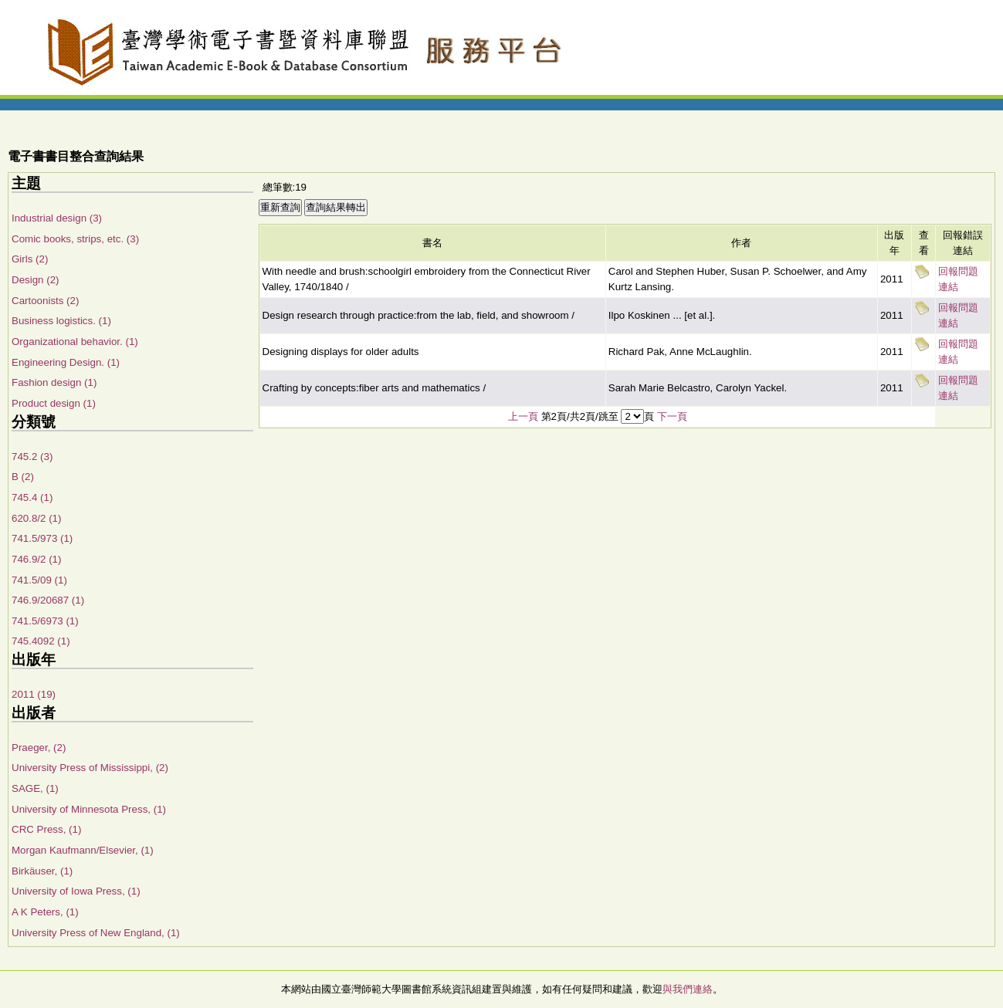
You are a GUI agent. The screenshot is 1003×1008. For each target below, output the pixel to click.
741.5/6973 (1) (45, 621)
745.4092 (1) (41, 641)
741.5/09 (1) (39, 580)
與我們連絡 (687, 989)
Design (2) (35, 280)
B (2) (23, 476)
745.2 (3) (32, 456)
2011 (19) (34, 694)
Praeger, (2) (39, 747)
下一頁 (672, 416)
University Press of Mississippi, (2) (90, 767)
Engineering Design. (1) (66, 362)
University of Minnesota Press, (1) (89, 809)
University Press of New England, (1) (96, 933)
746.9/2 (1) (36, 559)
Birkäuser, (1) (42, 871)
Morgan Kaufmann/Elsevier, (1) (83, 850)
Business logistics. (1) (61, 320)
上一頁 (523, 416)
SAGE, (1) (35, 788)
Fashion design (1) (54, 382)
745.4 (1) (32, 497)
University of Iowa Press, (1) (76, 891)
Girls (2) (30, 259)
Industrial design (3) (57, 218)
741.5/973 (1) (42, 538)
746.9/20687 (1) (48, 600)
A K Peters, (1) (45, 912)
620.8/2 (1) (36, 518)
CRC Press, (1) (46, 829)
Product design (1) (54, 403)
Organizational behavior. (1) (75, 341)
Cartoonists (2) (45, 300)
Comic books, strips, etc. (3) (75, 239)
